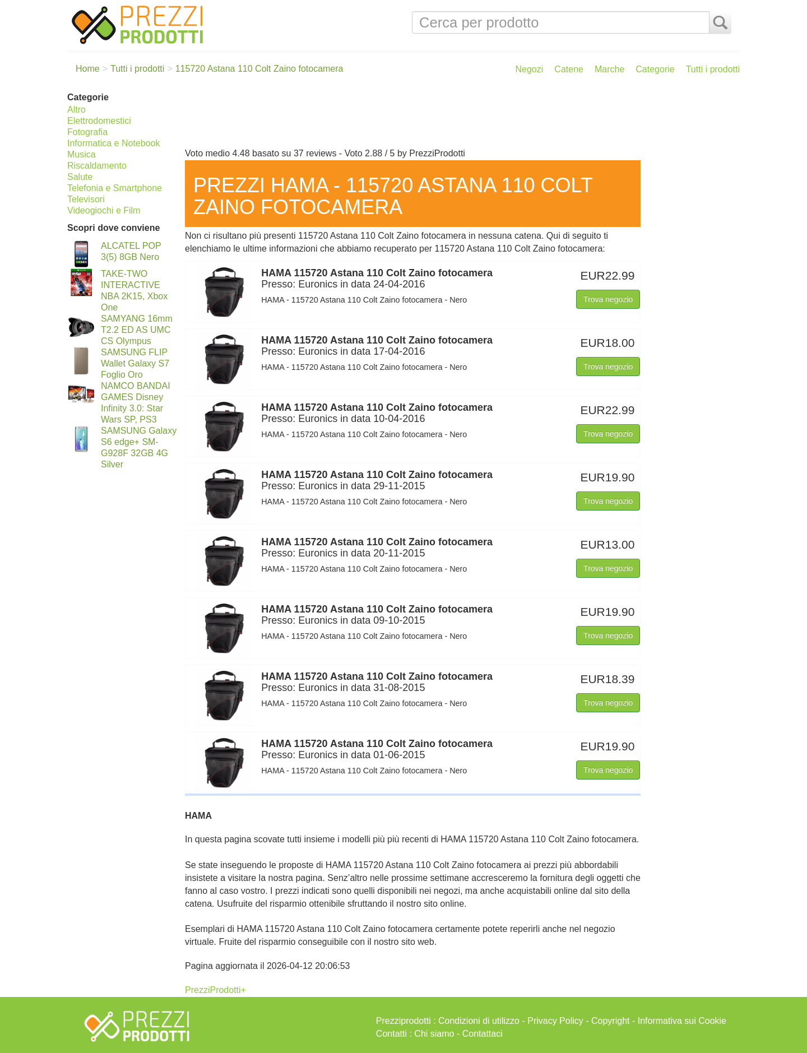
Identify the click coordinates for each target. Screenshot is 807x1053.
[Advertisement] (459, 116)
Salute (79, 177)
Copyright (610, 1021)
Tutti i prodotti (713, 69)
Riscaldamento (97, 165)
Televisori (86, 199)
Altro (76, 109)
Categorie (655, 69)
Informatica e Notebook (113, 143)
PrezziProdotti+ (215, 990)
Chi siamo (434, 1033)
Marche (609, 69)
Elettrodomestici (99, 121)
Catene (568, 69)
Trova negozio (608, 299)
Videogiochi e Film (103, 210)
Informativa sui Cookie (682, 1021)
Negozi (530, 69)
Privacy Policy (555, 1021)
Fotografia (87, 132)
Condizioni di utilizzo (479, 1021)
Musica (81, 154)
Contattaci (482, 1033)
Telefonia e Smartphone (114, 188)
